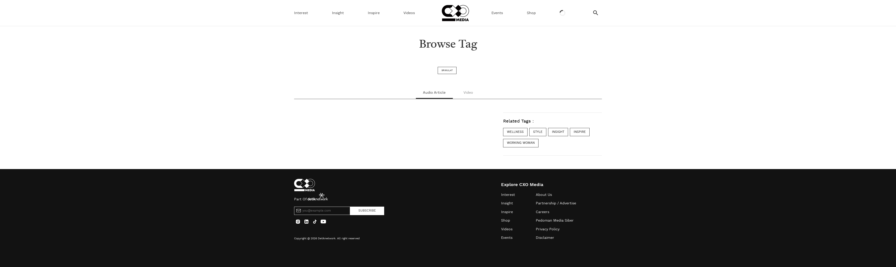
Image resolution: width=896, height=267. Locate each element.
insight (558, 132)
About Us (544, 195)
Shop (531, 13)
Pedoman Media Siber (555, 220)
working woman (521, 142)
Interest (301, 13)
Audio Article (434, 92)
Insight (338, 13)
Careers (542, 212)
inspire (580, 132)
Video (468, 92)
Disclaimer (545, 237)
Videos (409, 13)
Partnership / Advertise (556, 203)
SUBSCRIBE (367, 210)
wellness (515, 132)
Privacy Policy (548, 229)
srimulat (447, 70)
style (538, 132)
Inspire (374, 13)
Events (497, 13)
